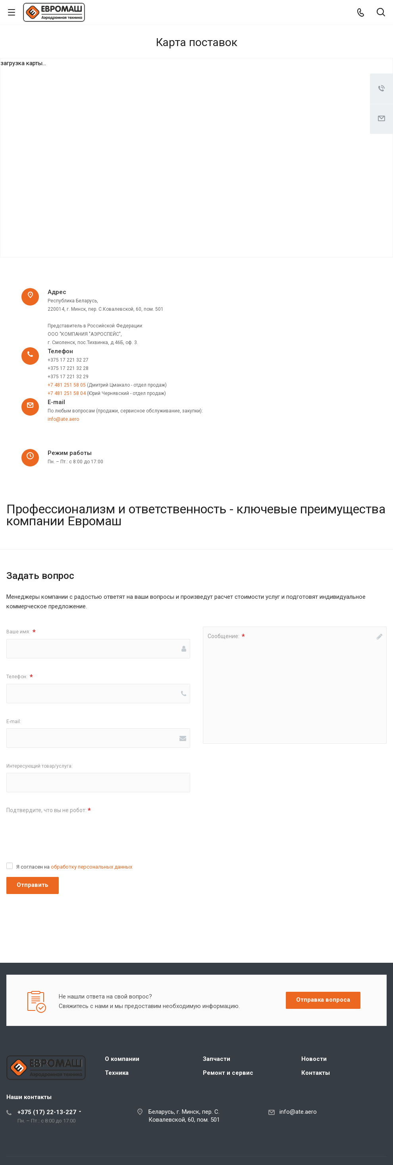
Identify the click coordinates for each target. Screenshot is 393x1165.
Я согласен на (74, 867)
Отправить (32, 884)
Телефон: (19, 677)
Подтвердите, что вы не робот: (48, 810)
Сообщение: (226, 636)
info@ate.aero (63, 419)
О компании (122, 1058)
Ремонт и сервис (228, 1072)
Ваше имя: (21, 632)
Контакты (315, 1072)
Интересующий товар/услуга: (39, 766)
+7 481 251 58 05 (67, 385)
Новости (314, 1058)
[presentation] (66, 832)
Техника (117, 1072)
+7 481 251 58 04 (67, 393)
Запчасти (216, 1058)
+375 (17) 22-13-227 (46, 1112)
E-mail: (13, 721)
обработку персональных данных (91, 867)
